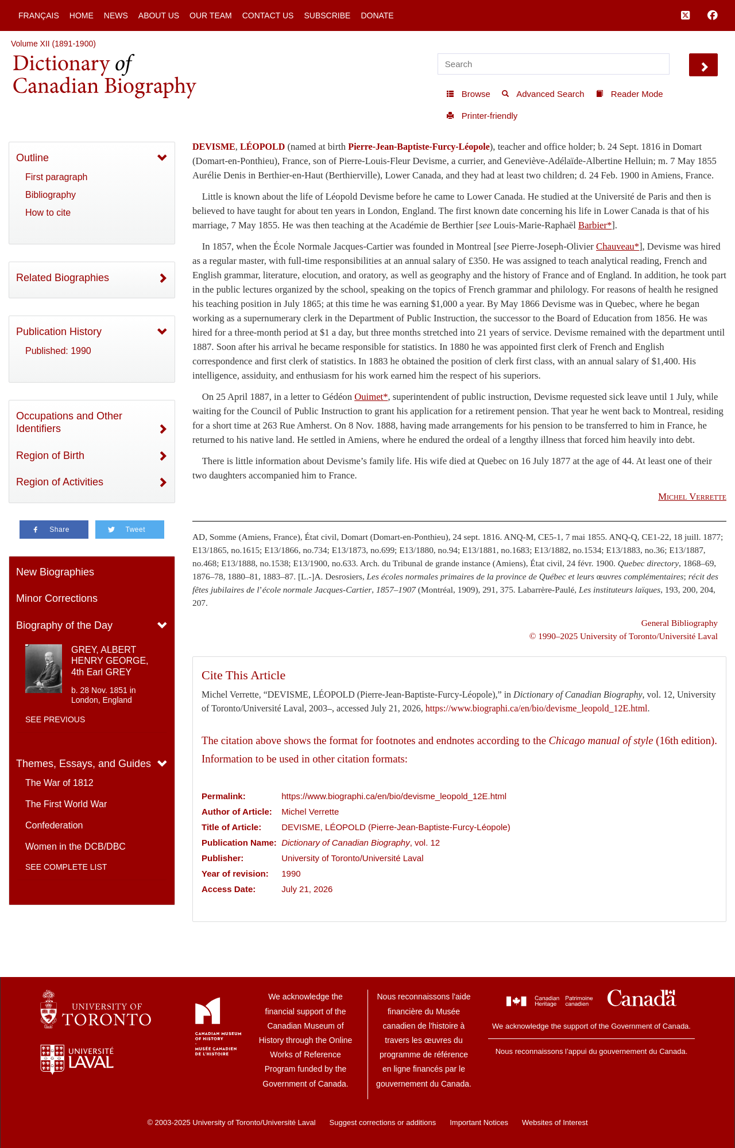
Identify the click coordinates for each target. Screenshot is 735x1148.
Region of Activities (59, 482)
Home (81, 15)
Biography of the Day (64, 625)
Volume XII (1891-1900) (53, 43)
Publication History (59, 331)
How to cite (48, 212)
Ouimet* (371, 396)
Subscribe (327, 15)
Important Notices (479, 1122)
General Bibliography (679, 623)
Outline (32, 158)
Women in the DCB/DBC (75, 846)
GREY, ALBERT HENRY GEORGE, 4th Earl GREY (110, 660)
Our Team (210, 15)
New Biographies (55, 572)
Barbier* (595, 225)
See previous (55, 719)
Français (38, 15)
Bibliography (50, 195)
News (116, 15)
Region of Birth (50, 455)
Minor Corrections (57, 598)
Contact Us (268, 15)
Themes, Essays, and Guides (83, 763)
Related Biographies (62, 277)
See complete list (66, 866)
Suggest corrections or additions (383, 1122)
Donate (377, 15)
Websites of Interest (555, 1122)
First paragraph (56, 177)
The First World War (66, 804)
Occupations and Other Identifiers (69, 422)
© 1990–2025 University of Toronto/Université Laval (623, 636)
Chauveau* (617, 246)
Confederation (54, 825)
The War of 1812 (59, 783)
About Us (158, 15)
